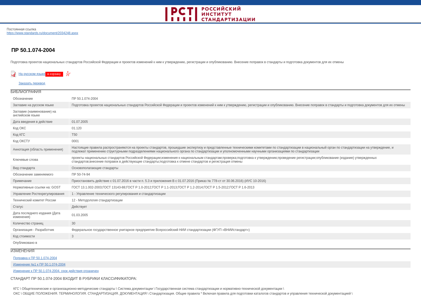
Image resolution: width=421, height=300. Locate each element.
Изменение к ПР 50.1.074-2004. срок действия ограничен (56, 271)
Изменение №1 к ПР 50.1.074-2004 (39, 264)
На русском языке (32, 74)
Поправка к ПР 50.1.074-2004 (35, 258)
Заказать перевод (32, 83)
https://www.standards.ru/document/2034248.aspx (42, 33)
